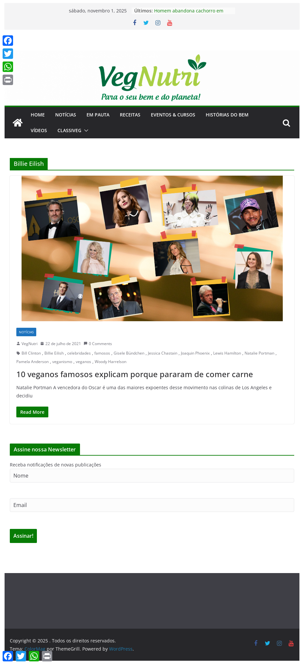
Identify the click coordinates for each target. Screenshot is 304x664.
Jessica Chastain (162, 353)
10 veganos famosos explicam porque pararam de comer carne (134, 374)
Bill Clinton (31, 353)
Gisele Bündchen (129, 353)
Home (38, 115)
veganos (83, 361)
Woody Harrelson (110, 361)
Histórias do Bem (227, 115)
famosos (102, 353)
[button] (84, 130)
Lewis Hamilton (227, 353)
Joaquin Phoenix (195, 353)
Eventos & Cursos (173, 115)
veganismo (62, 361)
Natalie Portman (259, 353)
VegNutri (30, 343)
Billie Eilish (54, 353)
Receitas (130, 115)
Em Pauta (98, 115)
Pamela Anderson (32, 361)
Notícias (65, 115)
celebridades (79, 353)
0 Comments (98, 343)
